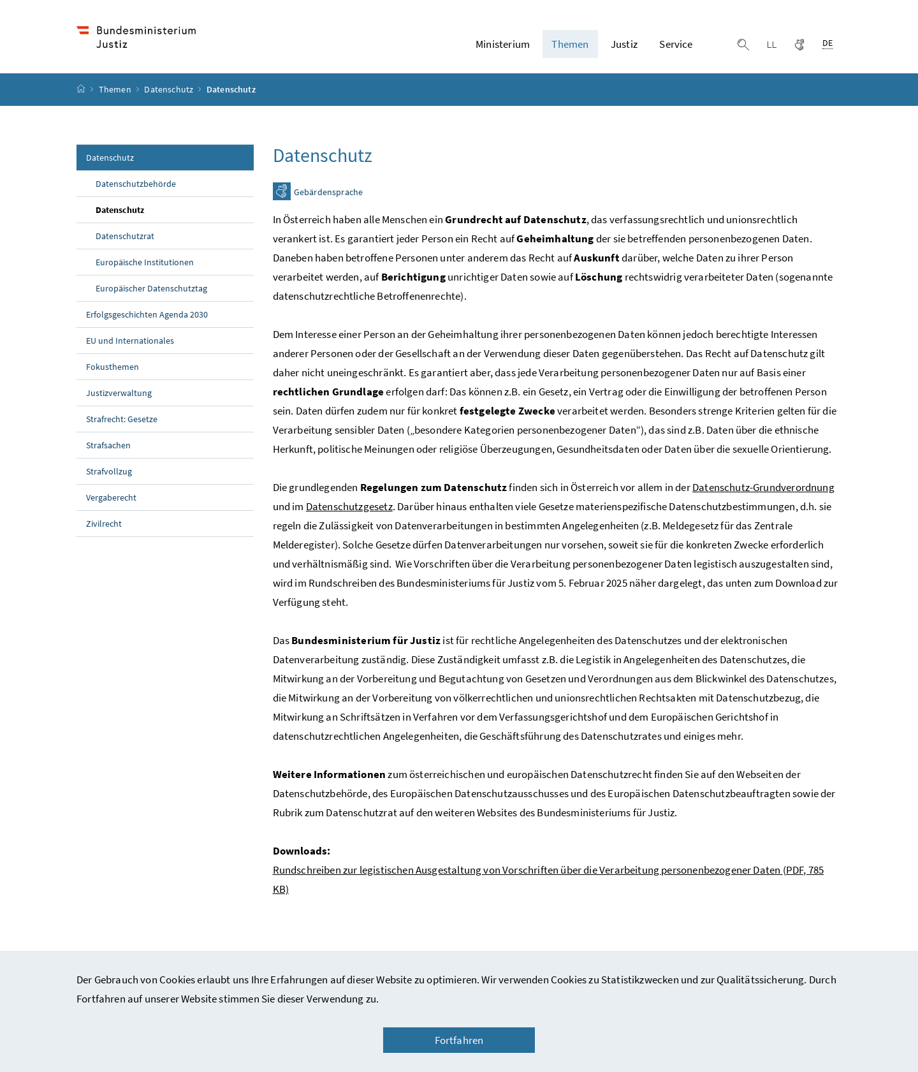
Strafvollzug (109, 471)
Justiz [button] (624, 44)
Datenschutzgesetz (349, 506)
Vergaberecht (111, 497)
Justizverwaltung (119, 393)
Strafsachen (108, 445)
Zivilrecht (104, 523)
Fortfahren (459, 1040)
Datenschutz (169, 90)
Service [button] (675, 44)
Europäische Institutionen (145, 262)
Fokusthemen (112, 366)
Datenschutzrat (125, 236)
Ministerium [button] (503, 44)
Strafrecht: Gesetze (121, 419)
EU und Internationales (130, 340)
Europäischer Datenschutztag (151, 288)
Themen (116, 90)
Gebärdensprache (328, 192)
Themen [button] (569, 44)
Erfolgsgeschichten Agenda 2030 (147, 314)
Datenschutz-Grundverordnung (763, 487)
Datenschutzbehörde (136, 183)
